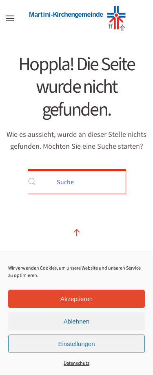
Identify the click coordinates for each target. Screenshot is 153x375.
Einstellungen (76, 343)
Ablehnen (76, 321)
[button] (10, 18)
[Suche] (77, 181)
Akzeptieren (76, 298)
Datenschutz (76, 363)
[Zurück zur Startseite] (77, 18)
